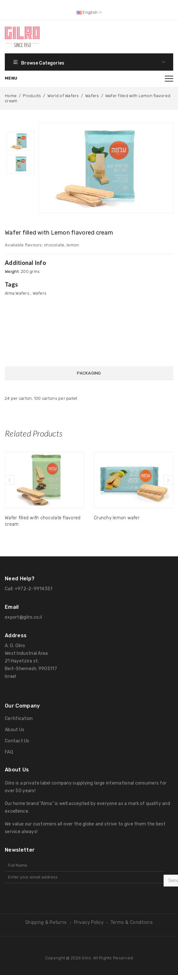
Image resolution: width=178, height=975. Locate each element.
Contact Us (17, 740)
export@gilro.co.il (23, 616)
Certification (19, 717)
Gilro (86, 957)
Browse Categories (89, 62)
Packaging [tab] (89, 373)
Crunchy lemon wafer (117, 517)
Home (11, 95)
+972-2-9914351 (34, 588)
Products (32, 95)
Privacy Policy (88, 921)
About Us (14, 728)
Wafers (92, 95)
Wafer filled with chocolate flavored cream (42, 520)
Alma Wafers (17, 293)
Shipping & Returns (46, 921)
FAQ (9, 751)
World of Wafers (63, 95)
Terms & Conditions (132, 921)
